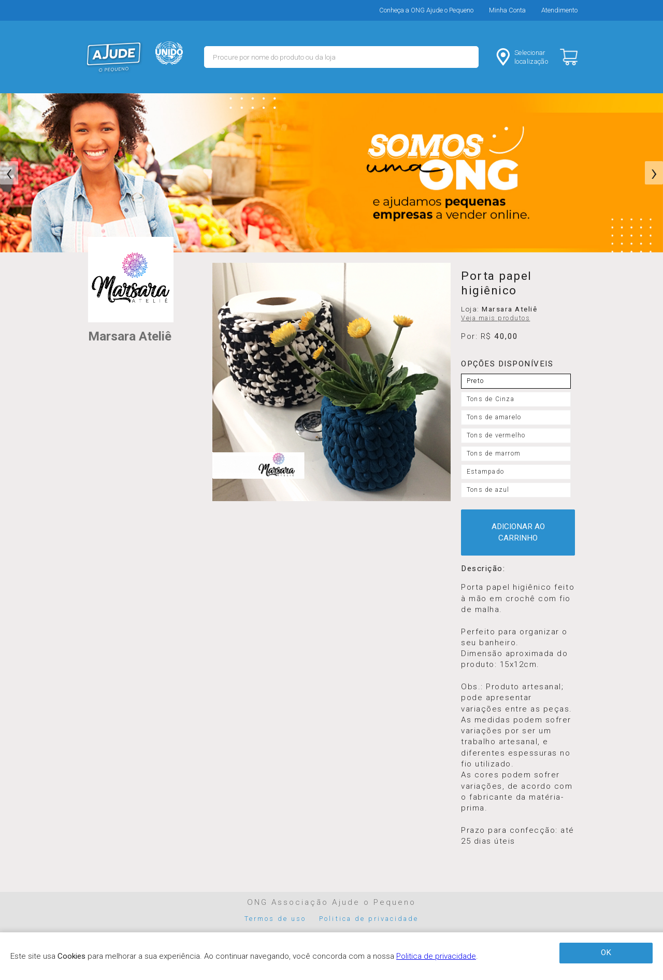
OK (606, 952)
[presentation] (9, 173)
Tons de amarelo (494, 417)
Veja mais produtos (495, 318)
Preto (475, 381)
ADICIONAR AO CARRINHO (518, 532)
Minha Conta (507, 10)
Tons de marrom (494, 453)
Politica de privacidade (369, 918)
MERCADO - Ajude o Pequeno (114, 57)
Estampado (485, 471)
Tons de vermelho (496, 435)
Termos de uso (275, 918)
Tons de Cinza (490, 399)
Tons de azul (488, 489)
